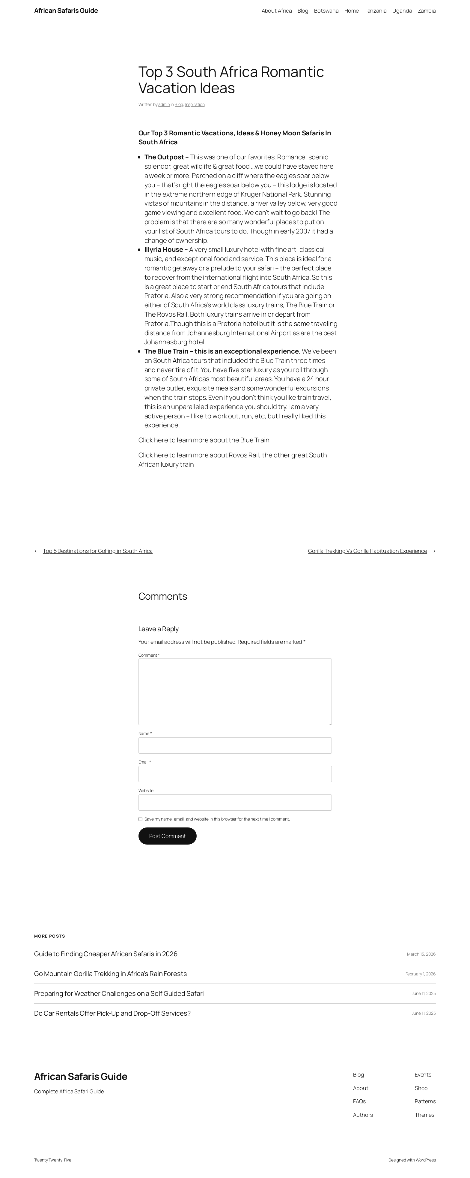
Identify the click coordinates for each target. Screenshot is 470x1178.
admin (164, 104)
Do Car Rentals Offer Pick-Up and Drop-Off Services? (112, 1013)
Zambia (427, 10)
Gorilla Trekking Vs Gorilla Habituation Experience (367, 550)
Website (145, 790)
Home (351, 10)
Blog (303, 10)
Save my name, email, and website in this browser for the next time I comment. (217, 819)
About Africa (277, 10)
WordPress (426, 1160)
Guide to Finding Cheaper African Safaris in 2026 (106, 954)
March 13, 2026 (421, 954)
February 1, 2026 (421, 974)
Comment (149, 655)
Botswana (326, 10)
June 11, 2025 (424, 993)
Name (145, 733)
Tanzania (375, 10)
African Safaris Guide (66, 10)
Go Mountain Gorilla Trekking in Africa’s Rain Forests (110, 974)
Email (144, 762)
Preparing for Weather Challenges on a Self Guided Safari (119, 993)
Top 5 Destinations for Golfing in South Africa (98, 550)
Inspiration (195, 104)
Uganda (402, 10)
